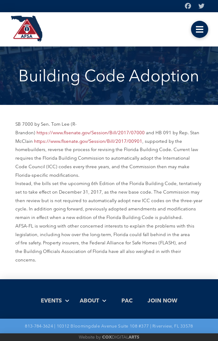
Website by (109, 337)
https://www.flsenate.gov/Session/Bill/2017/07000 (90, 132)
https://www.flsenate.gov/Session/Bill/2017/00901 (88, 141)
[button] (199, 29)
